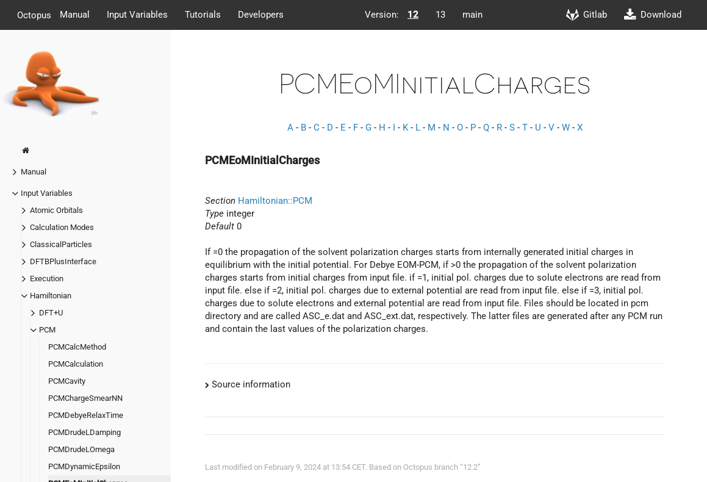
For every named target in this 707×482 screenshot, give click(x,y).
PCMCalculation (75, 364)
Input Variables (137, 14)
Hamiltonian (50, 295)
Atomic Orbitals (56, 210)
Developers (261, 14)
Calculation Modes (62, 227)
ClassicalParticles (61, 244)
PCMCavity (66, 381)
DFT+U (51, 312)
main (472, 14)
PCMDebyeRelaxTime (85, 415)
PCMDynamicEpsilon (84, 466)
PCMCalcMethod (77, 346)
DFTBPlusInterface (63, 261)
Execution (46, 278)
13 (440, 14)
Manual (75, 14)
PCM (47, 329)
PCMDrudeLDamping (84, 432)
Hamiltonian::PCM (275, 200)
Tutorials (203, 14)
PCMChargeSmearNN (85, 398)
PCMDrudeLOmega (81, 449)
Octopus (34, 14)
